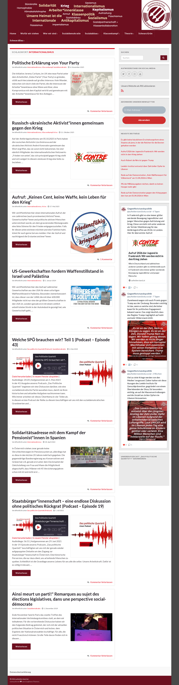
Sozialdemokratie (71, 33)
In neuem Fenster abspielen (45, 376)
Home (13, 33)
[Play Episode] (38, 366)
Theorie (129, 33)
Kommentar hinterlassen (101, 111)
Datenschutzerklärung (20, 672)
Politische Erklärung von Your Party (45, 62)
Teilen (59, 371)
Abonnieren (49, 371)
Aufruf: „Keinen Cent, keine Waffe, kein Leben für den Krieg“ (59, 199)
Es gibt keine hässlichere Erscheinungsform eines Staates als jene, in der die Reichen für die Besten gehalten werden (142, 142)
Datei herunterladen (21, 376)
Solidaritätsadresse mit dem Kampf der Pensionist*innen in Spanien (49, 435)
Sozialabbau (92, 33)
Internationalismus (34, 67)
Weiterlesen (21, 102)
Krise (55, 132)
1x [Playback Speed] (54, 367)
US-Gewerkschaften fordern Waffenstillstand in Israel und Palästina (57, 274)
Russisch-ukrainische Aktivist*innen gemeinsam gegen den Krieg (58, 125)
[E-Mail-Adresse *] (144, 110)
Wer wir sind (50, 33)
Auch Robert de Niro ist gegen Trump (137, 160)
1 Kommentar (106, 259)
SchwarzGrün (145, 33)
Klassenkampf (111, 33)
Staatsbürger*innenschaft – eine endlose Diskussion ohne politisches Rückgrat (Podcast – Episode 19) (61, 503)
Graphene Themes (32, 682)
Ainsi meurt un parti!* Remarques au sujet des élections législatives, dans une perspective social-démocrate (59, 599)
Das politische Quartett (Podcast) (39, 349)
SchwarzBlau (17, 40)
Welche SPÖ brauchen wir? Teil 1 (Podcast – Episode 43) (61, 342)
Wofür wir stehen (29, 33)
